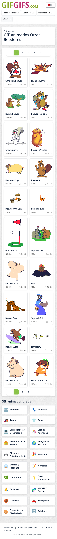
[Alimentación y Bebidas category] (14, 443)
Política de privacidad (28, 527)
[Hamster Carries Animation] (41, 371)
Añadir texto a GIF (45, 13)
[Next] (47, 52)
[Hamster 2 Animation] (41, 340)
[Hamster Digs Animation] (15, 173)
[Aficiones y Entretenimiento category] (14, 454)
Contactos (47, 527)
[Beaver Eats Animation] (15, 308)
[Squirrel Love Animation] (41, 237)
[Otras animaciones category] (42, 478)
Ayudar (7, 530)
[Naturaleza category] (14, 477)
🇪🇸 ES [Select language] (50, 5)
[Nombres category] (42, 466)
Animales (8, 31)
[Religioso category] (14, 489)
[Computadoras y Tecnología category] (14, 431)
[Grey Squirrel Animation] (15, 139)
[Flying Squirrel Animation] (41, 72)
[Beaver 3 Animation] (41, 173)
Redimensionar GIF (11, 13)
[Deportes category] (14, 500)
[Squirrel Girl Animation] (41, 308)
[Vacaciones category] (42, 454)
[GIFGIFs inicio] (20, 5)
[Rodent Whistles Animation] (41, 139)
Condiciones (7, 527)
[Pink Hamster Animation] (15, 274)
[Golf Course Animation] (15, 237)
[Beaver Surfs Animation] (15, 340)
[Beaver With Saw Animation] (15, 202)
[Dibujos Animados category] (42, 431)
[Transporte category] (42, 500)
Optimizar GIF (29, 13)
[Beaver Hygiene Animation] (41, 104)
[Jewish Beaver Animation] (15, 104)
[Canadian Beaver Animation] (15, 72)
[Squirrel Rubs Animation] (41, 202)
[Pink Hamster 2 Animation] (15, 371)
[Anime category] (14, 420)
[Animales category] (42, 409)
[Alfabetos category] (14, 409)
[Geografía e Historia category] (42, 443)
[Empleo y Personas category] (14, 466)
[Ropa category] (42, 420)
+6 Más (6, 19)
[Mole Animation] (41, 274)
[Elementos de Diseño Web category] (14, 511)
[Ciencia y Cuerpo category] (42, 489)
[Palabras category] (42, 511)
